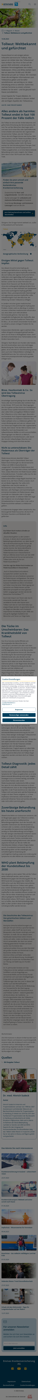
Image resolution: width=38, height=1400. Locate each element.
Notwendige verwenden (19, 715)
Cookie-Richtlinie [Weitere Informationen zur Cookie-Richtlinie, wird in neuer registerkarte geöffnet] (8, 703)
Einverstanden (19, 720)
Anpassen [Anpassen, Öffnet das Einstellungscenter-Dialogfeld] (19, 710)
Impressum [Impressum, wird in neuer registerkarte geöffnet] (6, 704)
